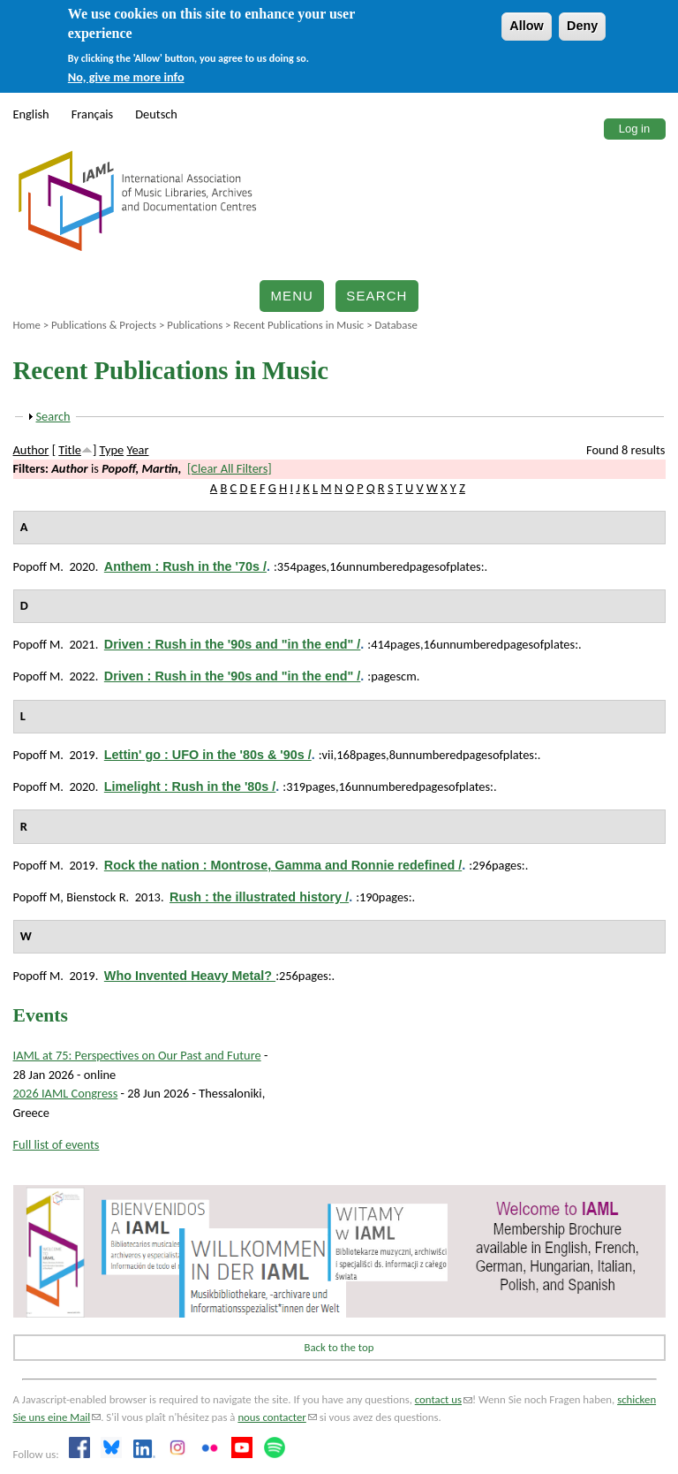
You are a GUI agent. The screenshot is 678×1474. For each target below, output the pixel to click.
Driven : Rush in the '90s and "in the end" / (232, 644)
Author (31, 450)
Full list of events (56, 1144)
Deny (582, 26)
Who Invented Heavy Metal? (189, 976)
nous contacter (276, 1417)
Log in (634, 128)
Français (93, 114)
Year (137, 450)
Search (376, 295)
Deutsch (156, 114)
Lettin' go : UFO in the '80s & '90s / (208, 755)
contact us (443, 1399)
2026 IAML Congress (65, 1093)
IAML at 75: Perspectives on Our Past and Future (137, 1055)
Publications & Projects (103, 324)
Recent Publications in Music (298, 324)
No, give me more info (126, 77)
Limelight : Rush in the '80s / (190, 786)
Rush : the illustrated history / (259, 897)
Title (69, 450)
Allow (526, 26)
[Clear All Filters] (229, 468)
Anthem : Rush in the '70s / (185, 566)
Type (112, 450)
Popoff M (37, 566)
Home (27, 324)
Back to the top (339, 1347)
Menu (291, 295)
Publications (194, 324)
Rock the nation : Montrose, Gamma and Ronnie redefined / (283, 865)
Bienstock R (95, 897)
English (31, 114)
